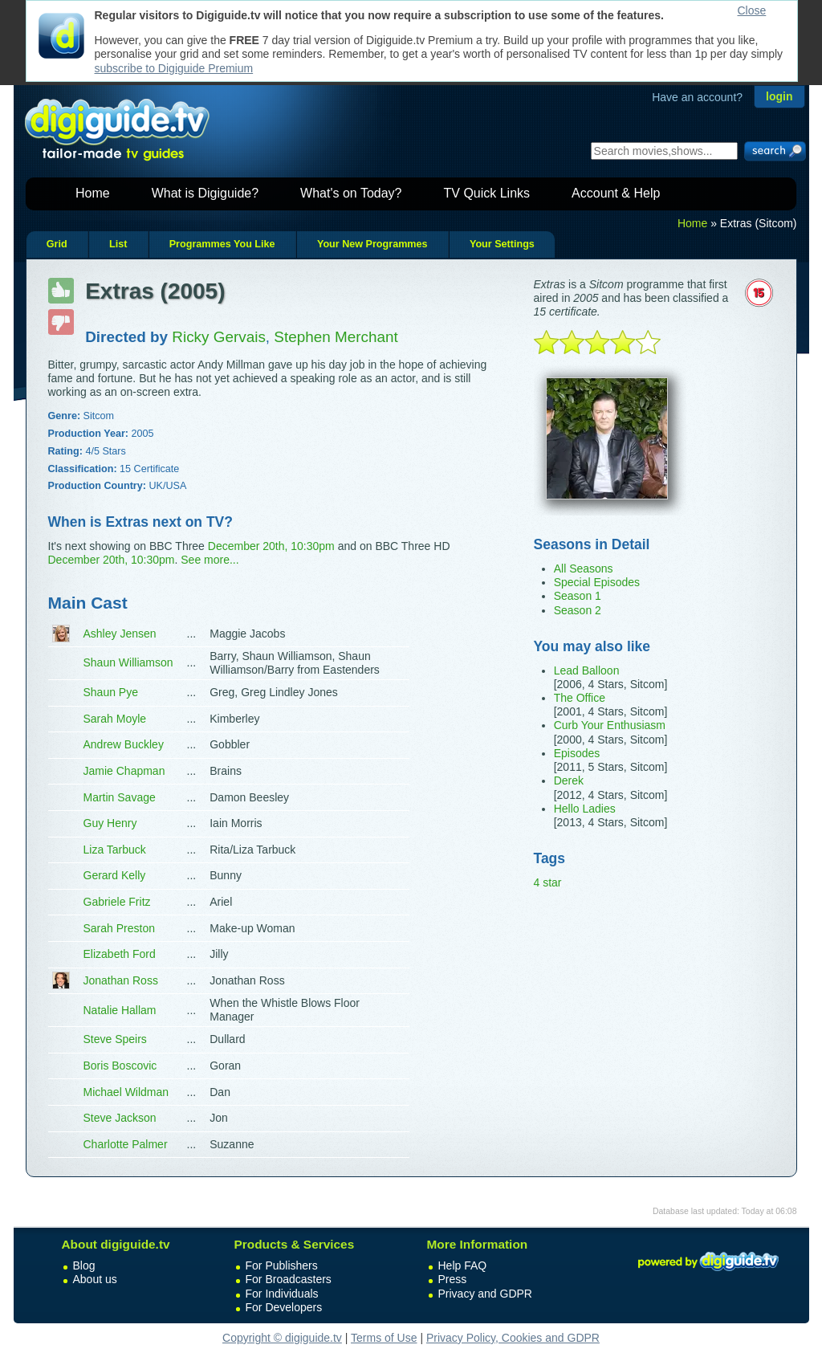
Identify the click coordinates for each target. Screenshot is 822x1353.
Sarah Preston (119, 928)
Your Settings (502, 244)
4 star (548, 882)
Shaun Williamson (128, 662)
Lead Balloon (587, 670)
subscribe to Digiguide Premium (174, 68)
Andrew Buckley (123, 744)
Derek (569, 780)
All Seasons (583, 568)
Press (452, 1279)
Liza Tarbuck (114, 849)
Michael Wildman (126, 1092)
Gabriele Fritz (117, 901)
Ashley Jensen (120, 633)
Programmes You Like (222, 244)
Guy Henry (110, 823)
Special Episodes (597, 582)
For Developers (284, 1307)
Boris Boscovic (120, 1065)
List (118, 244)
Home (92, 193)
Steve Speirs (115, 1039)
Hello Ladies (585, 808)
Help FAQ (462, 1265)
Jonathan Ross (120, 980)
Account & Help (616, 193)
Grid (57, 244)
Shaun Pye (111, 692)
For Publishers (282, 1265)
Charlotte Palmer (125, 1144)
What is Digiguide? (205, 193)
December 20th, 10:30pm (271, 546)
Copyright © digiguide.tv (282, 1337)
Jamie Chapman (124, 770)
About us (95, 1279)
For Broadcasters (289, 1279)
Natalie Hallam (120, 1010)
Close (752, 10)
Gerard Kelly (114, 875)
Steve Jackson (120, 1117)
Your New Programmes (372, 244)
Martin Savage (119, 797)
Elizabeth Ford (119, 954)
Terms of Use (384, 1337)
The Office (579, 697)
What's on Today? (350, 193)
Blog (84, 1265)
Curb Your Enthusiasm (609, 725)
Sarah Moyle (115, 718)
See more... (209, 559)
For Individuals (282, 1293)
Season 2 (577, 610)
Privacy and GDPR (485, 1293)
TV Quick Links (486, 193)
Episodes (577, 753)
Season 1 (577, 595)
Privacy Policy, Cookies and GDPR (513, 1337)
